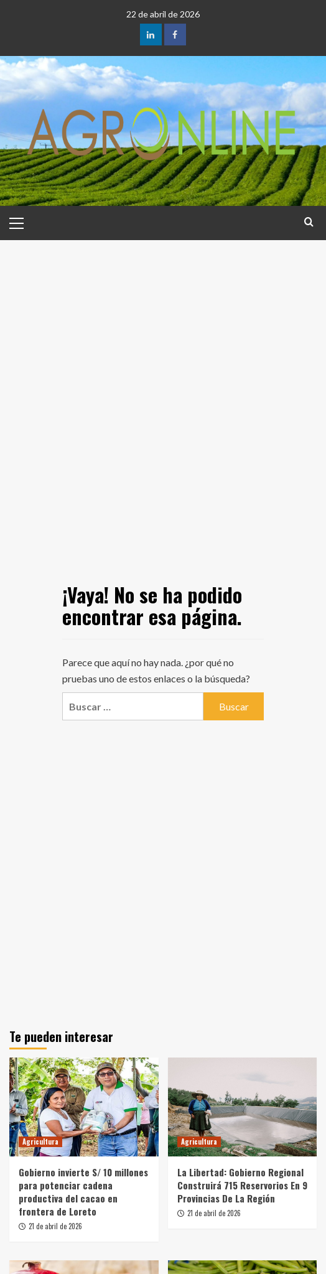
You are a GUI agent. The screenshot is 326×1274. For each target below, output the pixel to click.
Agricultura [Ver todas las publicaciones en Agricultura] (40, 1141)
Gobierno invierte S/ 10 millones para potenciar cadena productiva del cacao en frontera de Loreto (83, 1191)
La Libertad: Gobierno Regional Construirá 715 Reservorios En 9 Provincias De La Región (242, 1185)
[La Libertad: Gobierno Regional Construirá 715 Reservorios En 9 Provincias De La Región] (242, 1107)
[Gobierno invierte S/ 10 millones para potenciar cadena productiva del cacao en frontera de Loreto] (84, 1107)
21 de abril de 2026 (55, 1226)
